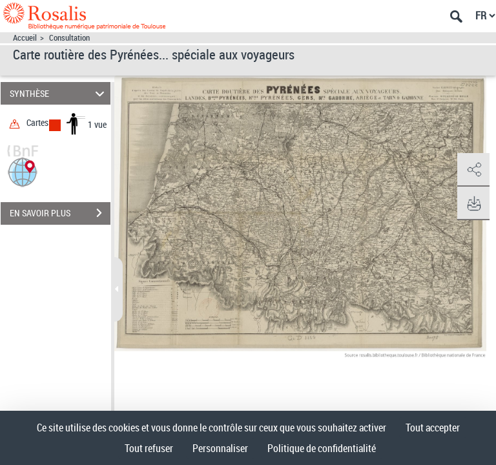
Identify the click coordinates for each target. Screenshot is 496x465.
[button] (22, 171)
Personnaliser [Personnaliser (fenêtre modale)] (220, 448)
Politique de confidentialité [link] (321, 448)
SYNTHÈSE (59, 93)
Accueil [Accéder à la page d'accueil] (25, 37)
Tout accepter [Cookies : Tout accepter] (433, 427)
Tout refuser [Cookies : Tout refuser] (149, 448)
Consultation (69, 37)
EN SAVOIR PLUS (60, 213)
